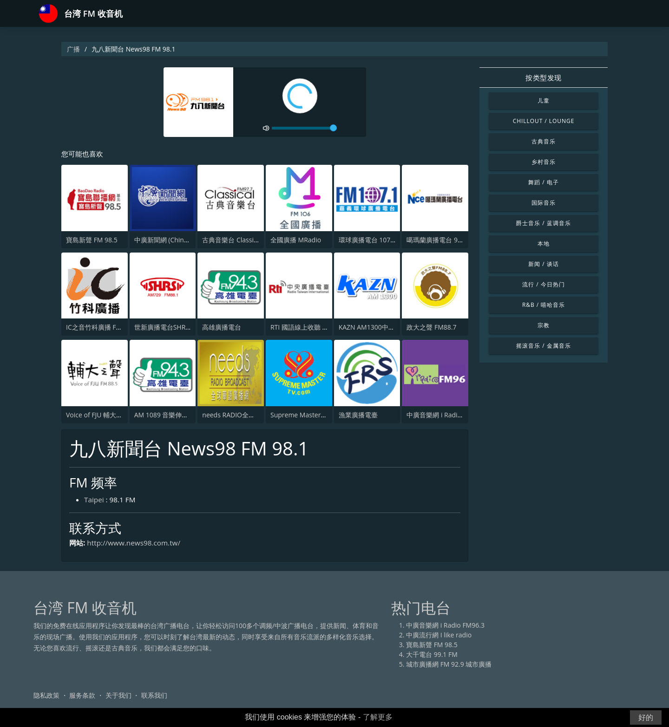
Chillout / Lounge (544, 121)
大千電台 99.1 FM (432, 655)
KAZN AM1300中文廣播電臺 (380, 327)
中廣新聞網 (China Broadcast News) (187, 240)
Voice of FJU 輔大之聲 (97, 415)
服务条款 (82, 696)
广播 (73, 49)
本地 (544, 243)
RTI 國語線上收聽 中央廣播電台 (315, 327)
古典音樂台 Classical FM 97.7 (244, 240)
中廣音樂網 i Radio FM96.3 (446, 415)
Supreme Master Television (311, 415)
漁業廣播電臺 (358, 415)
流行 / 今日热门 (543, 284)
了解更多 (378, 717)
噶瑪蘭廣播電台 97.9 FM (442, 240)
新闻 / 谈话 (543, 264)
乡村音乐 (543, 162)
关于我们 (118, 696)
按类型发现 (543, 77)
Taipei (94, 500)
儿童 (544, 100)
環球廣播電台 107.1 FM (373, 240)
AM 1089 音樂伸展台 (164, 415)
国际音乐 (543, 203)
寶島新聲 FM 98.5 (92, 240)
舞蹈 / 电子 (543, 182)
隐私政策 (46, 696)
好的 (645, 717)
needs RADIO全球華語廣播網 (245, 415)
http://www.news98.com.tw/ (137, 544)
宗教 (544, 325)
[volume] (304, 128)
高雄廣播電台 (221, 327)
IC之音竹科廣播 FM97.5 (100, 327)
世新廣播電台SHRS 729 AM (174, 327)
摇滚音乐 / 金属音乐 (543, 346)
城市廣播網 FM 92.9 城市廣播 (449, 665)
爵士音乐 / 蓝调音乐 (543, 223)
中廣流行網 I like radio (439, 636)
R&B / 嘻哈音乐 (543, 305)
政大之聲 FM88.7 (431, 327)
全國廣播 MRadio (295, 240)
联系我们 (154, 696)
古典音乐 (543, 141)
